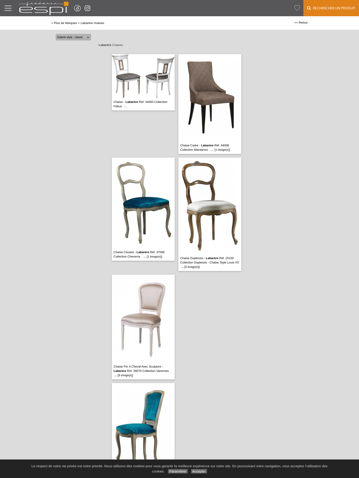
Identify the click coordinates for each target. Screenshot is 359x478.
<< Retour (301, 22)
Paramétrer (177, 471)
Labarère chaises (92, 23)
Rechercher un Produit (331, 8)
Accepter (199, 471)
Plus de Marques (65, 23)
